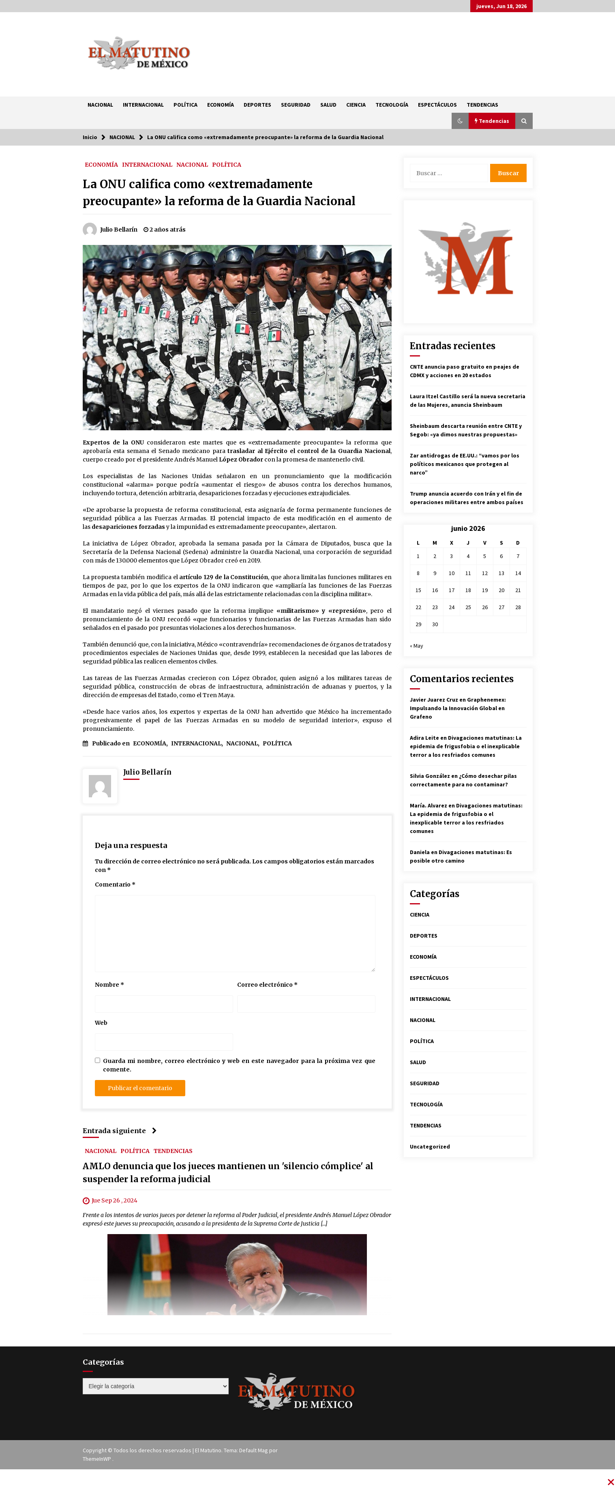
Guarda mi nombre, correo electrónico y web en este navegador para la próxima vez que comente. (239, 1065)
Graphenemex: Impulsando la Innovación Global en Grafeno (458, 708)
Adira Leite (424, 737)
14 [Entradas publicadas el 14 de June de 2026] (518, 573)
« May (416, 645)
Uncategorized (430, 1146)
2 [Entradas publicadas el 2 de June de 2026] (434, 556)
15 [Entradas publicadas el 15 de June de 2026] (418, 590)
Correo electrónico (267, 984)
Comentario (115, 884)
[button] (460, 121)
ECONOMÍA (220, 104)
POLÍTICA (185, 104)
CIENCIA (356, 104)
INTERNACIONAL (143, 104)
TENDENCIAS (482, 104)
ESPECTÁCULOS (437, 104)
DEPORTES (257, 104)
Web (101, 1022)
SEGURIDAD (296, 104)
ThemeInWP (97, 1458)
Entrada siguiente (120, 1131)
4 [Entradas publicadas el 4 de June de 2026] (468, 556)
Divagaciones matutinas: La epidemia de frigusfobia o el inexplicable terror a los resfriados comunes (466, 746)
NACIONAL (100, 104)
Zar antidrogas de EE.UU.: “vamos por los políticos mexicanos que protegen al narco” (464, 464)
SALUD (328, 104)
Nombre (109, 984)
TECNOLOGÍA (391, 104)
